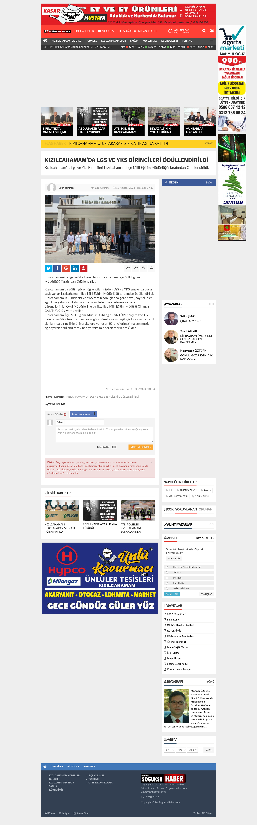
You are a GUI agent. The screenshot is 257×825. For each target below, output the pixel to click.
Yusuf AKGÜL (188, 331)
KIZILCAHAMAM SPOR (113, 41)
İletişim (64, 813)
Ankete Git (174, 559)
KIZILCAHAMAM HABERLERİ (67, 41)
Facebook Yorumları (83, 414)
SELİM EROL (200, 496)
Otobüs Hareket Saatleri (180, 625)
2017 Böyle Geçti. (177, 614)
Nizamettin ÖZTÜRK (193, 350)
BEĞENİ (173, 182)
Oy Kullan (172, 594)
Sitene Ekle (80, 813)
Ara (208, 750)
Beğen (209, 182)
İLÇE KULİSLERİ (169, 41)
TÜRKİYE (187, 41)
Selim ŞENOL (188, 316)
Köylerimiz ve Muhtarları (180, 636)
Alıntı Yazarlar (178, 524)
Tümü (210, 682)
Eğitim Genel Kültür (177, 664)
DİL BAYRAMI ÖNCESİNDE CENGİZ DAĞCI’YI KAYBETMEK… (196, 339)
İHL (169, 490)
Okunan (205, 509)
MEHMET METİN (177, 496)
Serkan (206, 490)
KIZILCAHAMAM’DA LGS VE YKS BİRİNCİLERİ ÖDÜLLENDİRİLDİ (102, 397)
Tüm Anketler (205, 538)
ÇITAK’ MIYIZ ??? (190, 321)
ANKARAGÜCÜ (186, 490)
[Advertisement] (128, 78)
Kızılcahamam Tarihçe (178, 669)
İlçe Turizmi (173, 653)
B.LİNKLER (173, 620)
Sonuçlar (206, 594)
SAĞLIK (134, 41)
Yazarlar (173, 304)
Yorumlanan (186, 509)
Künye (50, 813)
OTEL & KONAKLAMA (100, 783)
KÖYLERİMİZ (150, 41)
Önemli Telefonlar (176, 642)
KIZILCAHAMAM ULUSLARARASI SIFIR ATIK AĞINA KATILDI (82, 48)
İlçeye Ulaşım (174, 658)
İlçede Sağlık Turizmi (178, 647)
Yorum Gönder (56, 414)
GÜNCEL (92, 41)
